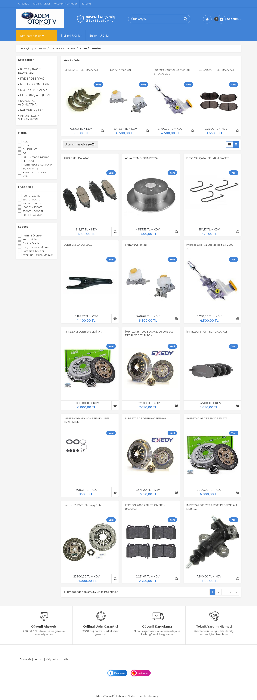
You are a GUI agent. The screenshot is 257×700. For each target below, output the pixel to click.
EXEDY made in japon (36, 156)
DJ (24, 153)
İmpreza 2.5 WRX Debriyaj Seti (82, 505)
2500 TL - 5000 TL (33, 211)
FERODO (28, 160)
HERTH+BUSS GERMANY (38, 164)
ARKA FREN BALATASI (77, 158)
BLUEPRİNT (30, 149)
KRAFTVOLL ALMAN (35, 172)
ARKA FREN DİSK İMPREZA (141, 158)
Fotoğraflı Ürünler (33, 250)
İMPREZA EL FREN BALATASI (81, 69)
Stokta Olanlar (31, 243)
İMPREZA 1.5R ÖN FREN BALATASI (206, 331)
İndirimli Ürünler (32, 235)
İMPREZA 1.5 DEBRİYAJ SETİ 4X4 (83, 331)
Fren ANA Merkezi (120, 69)
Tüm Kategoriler (30, 36)
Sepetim (234, 19)
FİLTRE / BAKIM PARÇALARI (29, 71)
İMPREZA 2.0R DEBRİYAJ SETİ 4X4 (145, 418)
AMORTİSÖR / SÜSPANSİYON (28, 117)
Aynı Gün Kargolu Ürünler (38, 254)
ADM (26, 145)
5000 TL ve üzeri (32, 214)
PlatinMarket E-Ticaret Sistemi (117, 696)
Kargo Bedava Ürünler (36, 246)
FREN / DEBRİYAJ (31, 78)
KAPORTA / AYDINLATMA (27, 102)
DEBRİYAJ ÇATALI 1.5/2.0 (78, 244)
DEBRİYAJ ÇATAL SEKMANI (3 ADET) (208, 158)
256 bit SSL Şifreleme (99, 20)
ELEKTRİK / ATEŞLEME (34, 95)
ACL (25, 141)
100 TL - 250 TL (31, 195)
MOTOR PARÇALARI (33, 90)
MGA (26, 176)
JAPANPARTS (31, 168)
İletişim (38, 659)
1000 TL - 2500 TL (33, 207)
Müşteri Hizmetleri (58, 659)
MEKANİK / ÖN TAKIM (34, 84)
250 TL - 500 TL (31, 199)
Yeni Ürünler (30, 239)
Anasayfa (25, 659)
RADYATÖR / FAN (31, 110)
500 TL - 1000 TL (32, 203)
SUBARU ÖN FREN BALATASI (216, 69)
